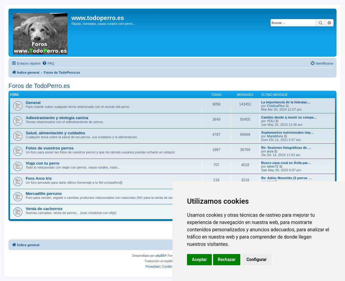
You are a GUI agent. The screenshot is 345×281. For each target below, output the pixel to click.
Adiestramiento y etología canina (57, 117)
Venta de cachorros (44, 208)
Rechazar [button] (227, 259)
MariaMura (275, 136)
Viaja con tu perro (42, 163)
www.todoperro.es (97, 18)
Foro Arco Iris (39, 178)
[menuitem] (48, 63)
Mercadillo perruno (44, 193)
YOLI (270, 121)
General (33, 102)
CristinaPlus (276, 106)
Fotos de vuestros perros (50, 148)
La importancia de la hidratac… (285, 102)
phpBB (160, 255)
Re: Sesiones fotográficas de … (286, 147)
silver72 (272, 166)
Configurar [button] (256, 259)
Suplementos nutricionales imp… (287, 132)
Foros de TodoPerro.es (39, 85)
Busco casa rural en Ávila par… (286, 163)
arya (270, 151)
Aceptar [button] (199, 259)
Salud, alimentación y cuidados (55, 133)
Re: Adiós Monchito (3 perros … (286, 178)
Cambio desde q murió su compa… (289, 117)
